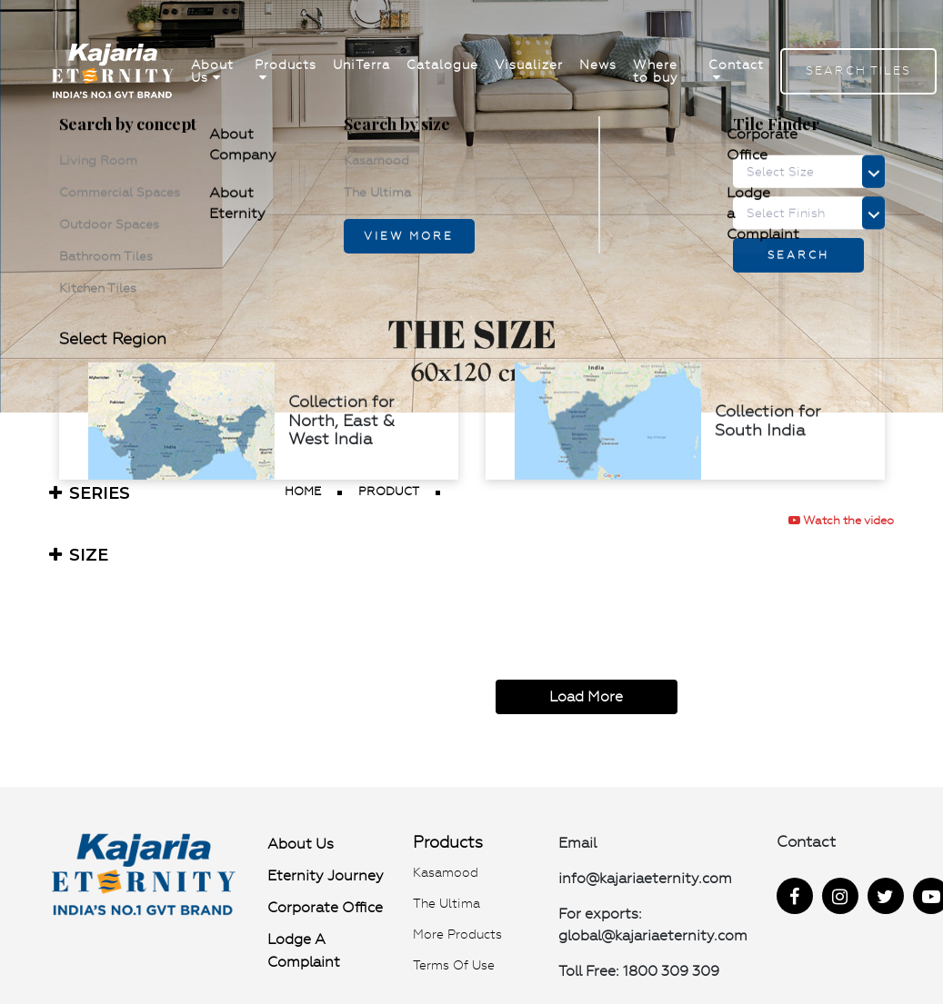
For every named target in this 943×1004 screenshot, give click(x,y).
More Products (457, 934)
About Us (212, 71)
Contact (736, 71)
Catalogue (442, 65)
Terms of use (454, 965)
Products (285, 71)
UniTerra (361, 65)
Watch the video (841, 520)
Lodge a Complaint (303, 950)
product (388, 491)
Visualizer (529, 65)
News (598, 65)
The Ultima (446, 903)
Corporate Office (325, 907)
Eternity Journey (325, 875)
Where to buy (655, 71)
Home (303, 491)
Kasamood (445, 872)
